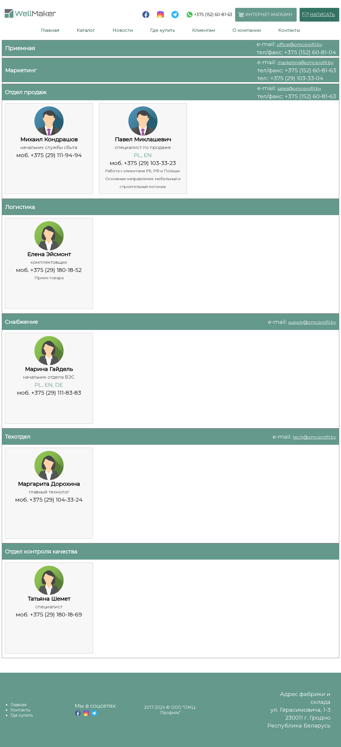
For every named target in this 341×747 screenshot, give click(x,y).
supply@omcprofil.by (312, 322)
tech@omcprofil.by (314, 437)
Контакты (20, 710)
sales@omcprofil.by (299, 88)
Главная (19, 704)
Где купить (22, 715)
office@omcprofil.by (299, 44)
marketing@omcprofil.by (305, 62)
